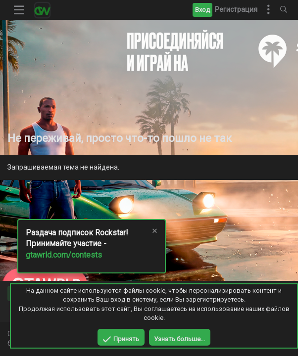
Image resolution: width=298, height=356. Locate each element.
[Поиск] (284, 10)
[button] (19, 9)
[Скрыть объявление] (154, 232)
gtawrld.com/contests (64, 255)
